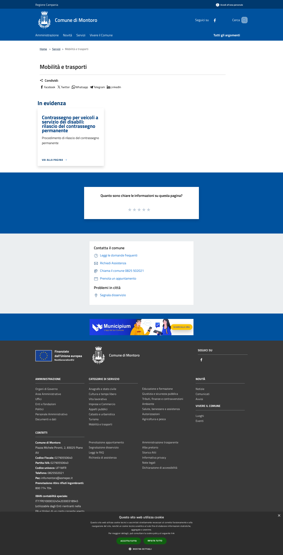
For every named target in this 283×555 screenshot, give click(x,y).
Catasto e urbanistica (102, 414)
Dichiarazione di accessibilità (159, 467)
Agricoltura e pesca (154, 419)
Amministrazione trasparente (160, 442)
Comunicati (203, 394)
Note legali (148, 462)
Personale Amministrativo (51, 414)
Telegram (97, 87)
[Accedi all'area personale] (229, 5)
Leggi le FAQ (96, 452)
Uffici (38, 399)
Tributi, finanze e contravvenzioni (162, 399)
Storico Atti (149, 452)
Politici (39, 409)
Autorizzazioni (151, 414)
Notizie (200, 389)
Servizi (56, 49)
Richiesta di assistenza (103, 457)
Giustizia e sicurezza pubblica (160, 394)
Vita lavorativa (98, 399)
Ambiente (148, 404)
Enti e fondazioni (45, 404)
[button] (141, 549)
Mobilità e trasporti (100, 424)
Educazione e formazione (157, 388)
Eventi (200, 421)
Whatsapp (79, 87)
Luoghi (200, 416)
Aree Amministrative (48, 394)
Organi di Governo (46, 389)
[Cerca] (243, 20)
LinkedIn (113, 87)
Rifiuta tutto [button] (155, 540)
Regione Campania (46, 5)
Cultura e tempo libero (102, 394)
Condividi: (49, 80)
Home (43, 49)
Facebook (47, 87)
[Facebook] (209, 20)
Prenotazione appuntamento (106, 442)
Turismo (94, 419)
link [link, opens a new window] (173, 533)
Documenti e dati (45, 419)
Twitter (63, 87)
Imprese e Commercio (102, 404)
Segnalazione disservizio (104, 447)
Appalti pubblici (98, 409)
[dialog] (141, 533)
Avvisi (199, 399)
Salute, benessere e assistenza (161, 409)
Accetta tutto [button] (129, 541)
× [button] (279, 515)
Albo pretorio (150, 447)
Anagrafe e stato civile (102, 389)
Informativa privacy (154, 457)
